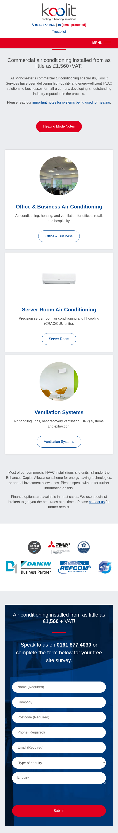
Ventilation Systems (59, 441)
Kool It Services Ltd (59, 12)
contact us (97, 502)
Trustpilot (59, 31)
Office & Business (59, 236)
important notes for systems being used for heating (71, 102)
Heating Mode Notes (59, 126)
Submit (59, 810)
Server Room (59, 339)
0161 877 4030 (74, 645)
